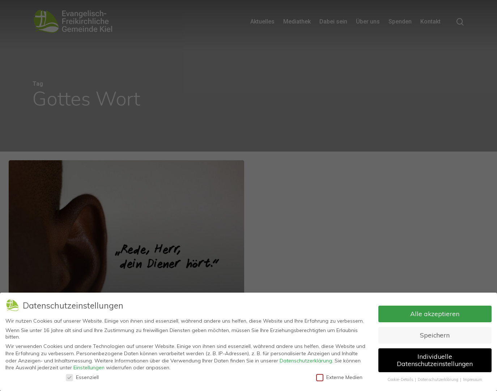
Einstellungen (89, 365)
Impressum (472, 377)
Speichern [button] (435, 333)
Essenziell (82, 375)
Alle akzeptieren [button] (434, 312)
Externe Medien (339, 375)
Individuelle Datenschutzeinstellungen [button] (435, 358)
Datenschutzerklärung (306, 358)
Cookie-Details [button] (400, 377)
